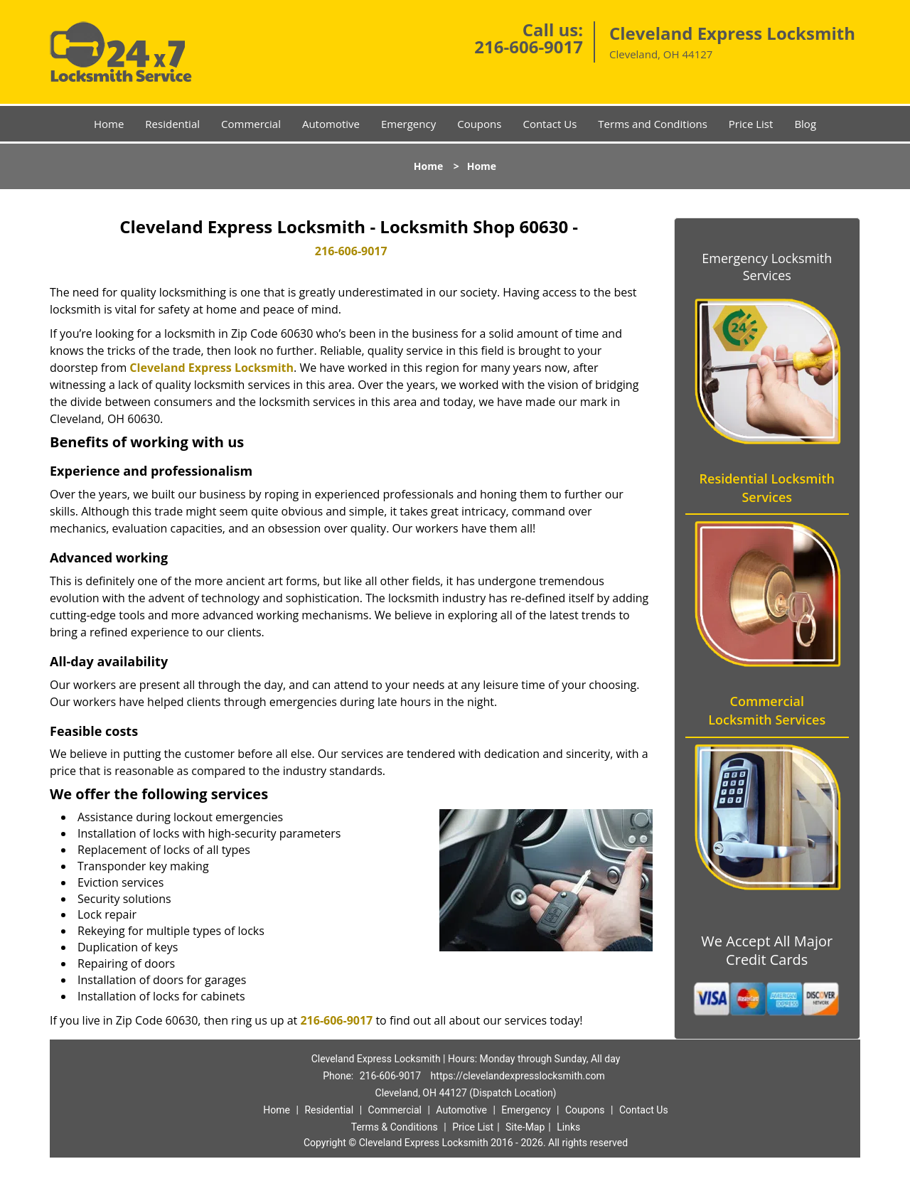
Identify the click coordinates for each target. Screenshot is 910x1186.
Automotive (331, 124)
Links (568, 1127)
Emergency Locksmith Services (767, 267)
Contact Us (550, 124)
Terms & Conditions (394, 1127)
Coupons (479, 124)
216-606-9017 (528, 46)
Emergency (408, 124)
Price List (751, 124)
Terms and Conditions (652, 124)
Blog (805, 124)
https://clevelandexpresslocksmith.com (518, 1075)
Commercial (251, 124)
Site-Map (525, 1127)
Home (109, 124)
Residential (172, 124)
